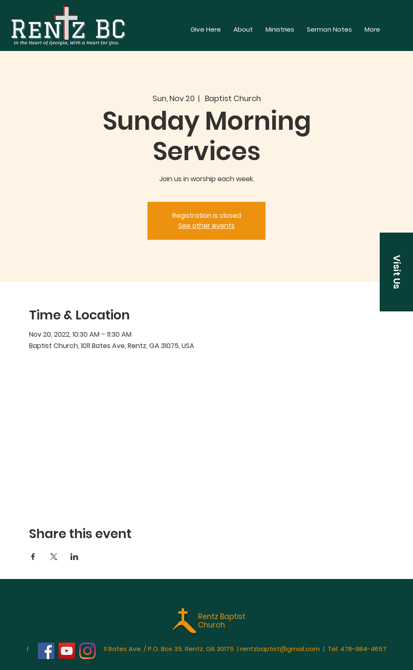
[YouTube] (67, 651)
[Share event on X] (54, 556)
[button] (372, 29)
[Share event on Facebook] (33, 556)
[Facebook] (46, 651)
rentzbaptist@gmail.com (280, 648)
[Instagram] (87, 651)
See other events (206, 225)
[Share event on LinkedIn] (74, 556)
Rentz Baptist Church (221, 620)
